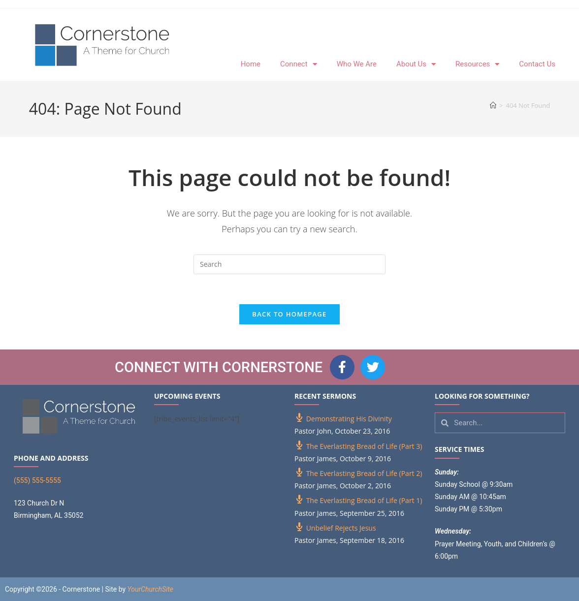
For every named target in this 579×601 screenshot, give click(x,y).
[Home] (493, 105)
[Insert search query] (289, 264)
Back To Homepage (289, 314)
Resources (477, 64)
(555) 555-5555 (37, 480)
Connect (298, 64)
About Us (416, 64)
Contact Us (537, 64)
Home (250, 64)
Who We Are (357, 64)
